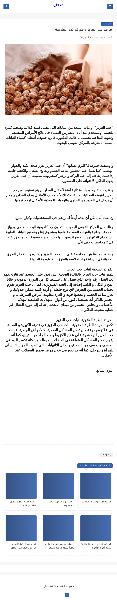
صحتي (58, 5)
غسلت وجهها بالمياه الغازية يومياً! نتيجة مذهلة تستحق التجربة (59, 546)
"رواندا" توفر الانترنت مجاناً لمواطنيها (61, 504)
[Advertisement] (58, 414)
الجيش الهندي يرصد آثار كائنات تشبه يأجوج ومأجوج (96, 546)
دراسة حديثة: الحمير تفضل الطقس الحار (23, 504)
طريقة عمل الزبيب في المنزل (96, 502)
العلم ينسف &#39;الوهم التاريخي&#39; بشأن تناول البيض (24, 546)
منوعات (107, 24)
